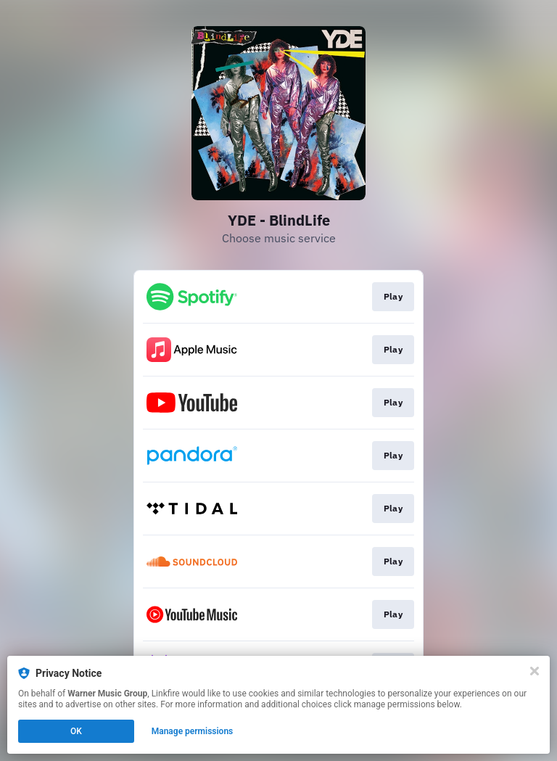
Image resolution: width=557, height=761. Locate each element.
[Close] (534, 671)
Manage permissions (193, 731)
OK (76, 731)
